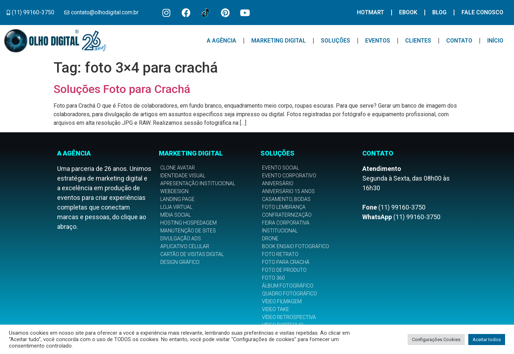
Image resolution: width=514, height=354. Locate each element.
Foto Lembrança (284, 207)
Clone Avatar (177, 168)
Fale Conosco (482, 12)
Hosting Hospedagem (188, 223)
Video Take (275, 309)
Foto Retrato (280, 254)
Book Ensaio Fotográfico (295, 246)
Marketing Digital (278, 40)
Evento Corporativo (289, 175)
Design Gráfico (180, 262)
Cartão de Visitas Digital (192, 254)
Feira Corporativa (285, 223)
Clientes (418, 40)
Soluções (335, 40)
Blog (439, 12)
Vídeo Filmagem (282, 301)
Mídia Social (175, 215)
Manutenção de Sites (188, 230)
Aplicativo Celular (184, 246)
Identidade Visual (182, 175)
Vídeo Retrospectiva (289, 317)
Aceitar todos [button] (487, 339)
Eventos (377, 40)
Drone (270, 238)
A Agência (221, 40)
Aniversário (277, 183)
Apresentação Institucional (197, 183)
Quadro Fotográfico (289, 293)
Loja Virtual (176, 207)
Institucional (280, 230)
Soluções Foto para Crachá (122, 89)
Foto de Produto (284, 270)
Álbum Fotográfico (287, 286)
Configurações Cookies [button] (436, 339)
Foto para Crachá (285, 262)
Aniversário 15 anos (288, 191)
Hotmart (370, 12)
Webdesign (174, 191)
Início (495, 40)
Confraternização (287, 215)
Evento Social (280, 168)
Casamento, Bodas (286, 199)
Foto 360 (273, 278)
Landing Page (177, 199)
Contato (459, 40)
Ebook (408, 12)
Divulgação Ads (180, 238)
